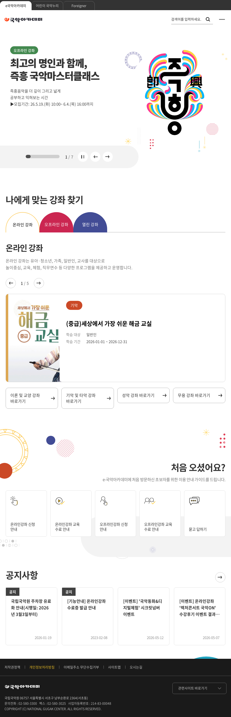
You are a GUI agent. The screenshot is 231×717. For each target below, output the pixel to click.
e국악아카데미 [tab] (15, 5)
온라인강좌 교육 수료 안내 (69, 526)
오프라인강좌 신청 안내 (115, 526)
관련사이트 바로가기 (192, 688)
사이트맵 (114, 667)
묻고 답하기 (199, 529)
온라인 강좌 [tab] (23, 225)
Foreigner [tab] (79, 5)
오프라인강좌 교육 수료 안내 (160, 526)
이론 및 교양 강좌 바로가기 (32, 398)
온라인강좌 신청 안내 (24, 526)
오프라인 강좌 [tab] (56, 224)
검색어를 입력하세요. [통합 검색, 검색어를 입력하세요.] (186, 19)
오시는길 (136, 667)
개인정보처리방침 (42, 667)
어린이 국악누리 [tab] (47, 5)
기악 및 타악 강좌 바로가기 (88, 398)
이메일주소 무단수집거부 (81, 667)
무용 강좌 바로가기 (200, 395)
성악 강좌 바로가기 (144, 395)
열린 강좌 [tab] (90, 224)
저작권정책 (12, 667)
